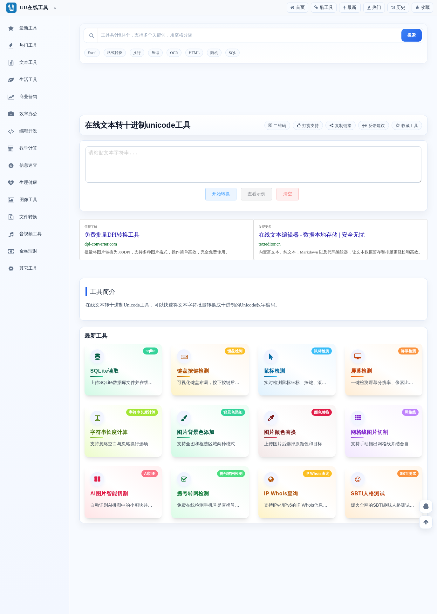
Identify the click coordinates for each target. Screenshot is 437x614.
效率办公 (22, 114)
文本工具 (22, 63)
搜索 (411, 35)
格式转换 (114, 53)
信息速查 (22, 166)
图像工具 (22, 200)
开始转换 (221, 194)
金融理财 (22, 251)
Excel (92, 53)
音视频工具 (24, 234)
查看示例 (256, 194)
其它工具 (22, 269)
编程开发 (22, 131)
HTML (194, 53)
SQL (232, 53)
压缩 (155, 53)
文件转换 (22, 217)
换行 (137, 53)
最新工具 (22, 28)
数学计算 (22, 149)
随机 (214, 53)
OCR (174, 53)
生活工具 (22, 80)
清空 (287, 194)
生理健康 (22, 183)
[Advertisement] (253, 90)
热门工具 (22, 46)
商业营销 (22, 97)
